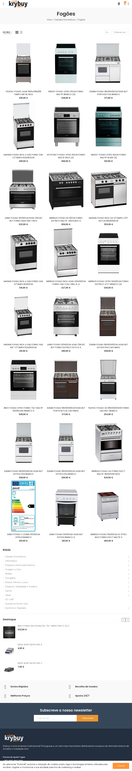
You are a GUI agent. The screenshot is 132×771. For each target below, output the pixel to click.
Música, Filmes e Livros (16, 582)
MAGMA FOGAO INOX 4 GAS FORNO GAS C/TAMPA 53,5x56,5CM (23, 156)
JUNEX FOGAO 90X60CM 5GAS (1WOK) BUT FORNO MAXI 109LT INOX (23, 219)
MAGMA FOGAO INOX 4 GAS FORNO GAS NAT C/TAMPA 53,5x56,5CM (23, 346)
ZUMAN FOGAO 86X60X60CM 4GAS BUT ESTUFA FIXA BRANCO (23, 472)
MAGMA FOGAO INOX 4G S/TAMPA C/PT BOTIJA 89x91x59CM (108, 219)
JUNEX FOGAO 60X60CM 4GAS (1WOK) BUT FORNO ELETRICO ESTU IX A (66, 346)
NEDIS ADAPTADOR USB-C (30, 663)
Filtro (6, 32)
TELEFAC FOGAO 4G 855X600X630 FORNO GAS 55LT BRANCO (108, 409)
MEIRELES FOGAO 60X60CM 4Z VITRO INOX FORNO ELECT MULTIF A (109, 536)
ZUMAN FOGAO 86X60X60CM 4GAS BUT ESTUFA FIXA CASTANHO (108, 346)
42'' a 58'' (9, 599)
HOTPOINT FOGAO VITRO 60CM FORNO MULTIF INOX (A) (66, 156)
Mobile (8, 573)
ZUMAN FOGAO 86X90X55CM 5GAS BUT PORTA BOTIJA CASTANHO (66, 409)
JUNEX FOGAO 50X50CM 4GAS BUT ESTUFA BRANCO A (66, 536)
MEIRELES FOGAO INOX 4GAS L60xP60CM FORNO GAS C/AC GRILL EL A (66, 283)
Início (7, 550)
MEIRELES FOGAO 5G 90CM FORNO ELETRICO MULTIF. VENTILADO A (66, 219)
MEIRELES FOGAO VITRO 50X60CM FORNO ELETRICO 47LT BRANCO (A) (108, 283)
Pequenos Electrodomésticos (20, 565)
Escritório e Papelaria (15, 608)
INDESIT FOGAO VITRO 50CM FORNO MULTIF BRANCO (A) (65, 93)
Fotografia (10, 578)
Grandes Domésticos (15, 556)
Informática (11, 561)
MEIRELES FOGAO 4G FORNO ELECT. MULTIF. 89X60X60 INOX (108, 472)
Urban (8, 595)
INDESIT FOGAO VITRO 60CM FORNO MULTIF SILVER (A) (108, 156)
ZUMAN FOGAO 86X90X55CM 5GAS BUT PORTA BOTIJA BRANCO (108, 93)
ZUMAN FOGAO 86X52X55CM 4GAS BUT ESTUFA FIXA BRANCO (66, 472)
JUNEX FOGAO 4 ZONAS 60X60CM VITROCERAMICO (23, 536)
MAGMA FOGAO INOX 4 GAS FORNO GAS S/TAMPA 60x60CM (23, 283)
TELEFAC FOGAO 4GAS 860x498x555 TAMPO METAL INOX (23, 93)
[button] (123, 620)
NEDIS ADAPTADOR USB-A (30, 644)
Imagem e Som (13, 569)
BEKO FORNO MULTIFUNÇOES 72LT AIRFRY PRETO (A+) (43, 625)
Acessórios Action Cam (16, 603)
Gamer (8, 591)
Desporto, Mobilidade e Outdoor (21, 586)
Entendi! (121, 765)
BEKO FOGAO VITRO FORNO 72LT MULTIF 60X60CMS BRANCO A (23, 409)
